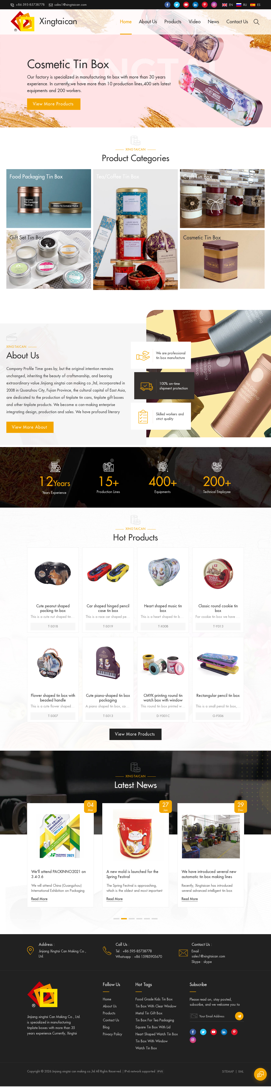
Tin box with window (151, 1042)
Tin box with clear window (156, 1007)
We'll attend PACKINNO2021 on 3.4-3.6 (58, 874)
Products (172, 22)
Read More (39, 899)
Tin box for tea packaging (155, 1021)
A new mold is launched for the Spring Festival (132, 874)
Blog (106, 1028)
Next (246, 862)
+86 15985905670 (148, 957)
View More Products (53, 104)
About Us (148, 22)
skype (207, 962)
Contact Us (237, 22)
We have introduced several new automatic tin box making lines (209, 874)
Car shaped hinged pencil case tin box (108, 609)
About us (110, 1007)
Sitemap (228, 1072)
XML (240, 1072)
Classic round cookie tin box (218, 609)
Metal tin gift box (149, 1014)
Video (195, 22)
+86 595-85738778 (28, 5)
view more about (30, 427)
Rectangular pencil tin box (218, 696)
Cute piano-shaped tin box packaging (108, 698)
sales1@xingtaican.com (68, 5)
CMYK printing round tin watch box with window (163, 698)
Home (126, 22)
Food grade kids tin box (154, 1000)
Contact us (111, 1021)
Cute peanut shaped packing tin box (53, 609)
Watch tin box (146, 1049)
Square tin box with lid (153, 1028)
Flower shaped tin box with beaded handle (53, 698)
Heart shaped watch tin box (157, 1035)
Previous (25, 862)
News (213, 22)
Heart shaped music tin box (163, 609)
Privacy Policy (112, 1035)
